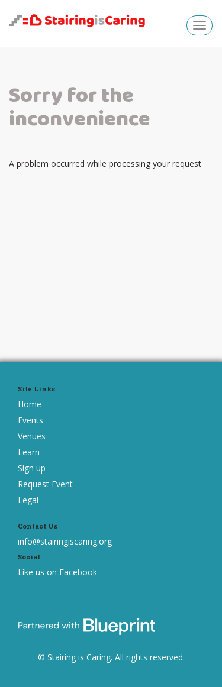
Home (29, 404)
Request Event (45, 484)
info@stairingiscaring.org (65, 541)
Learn (29, 452)
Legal (28, 499)
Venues (32, 436)
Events (30, 420)
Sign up (32, 468)
